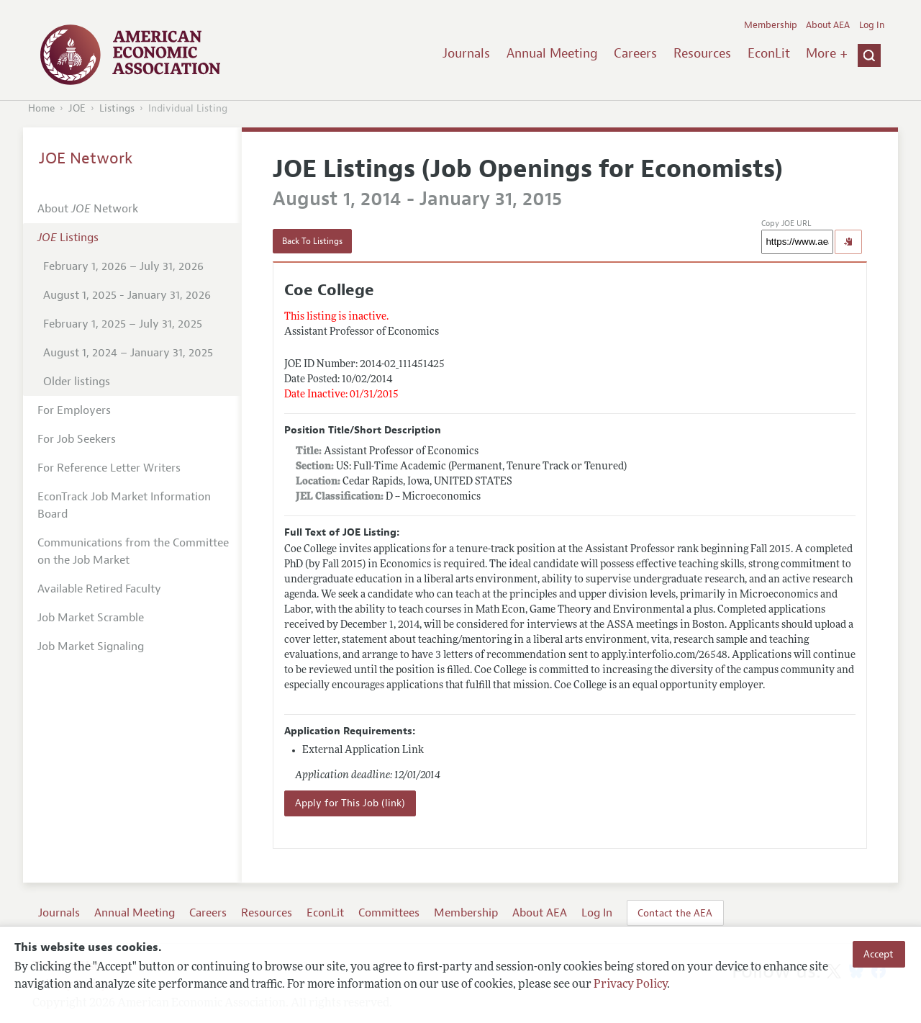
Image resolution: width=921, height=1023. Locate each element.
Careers (635, 53)
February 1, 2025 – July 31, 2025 (122, 324)
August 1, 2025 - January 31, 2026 (127, 295)
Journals (466, 53)
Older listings (76, 381)
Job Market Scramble (90, 617)
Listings (117, 108)
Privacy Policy (630, 985)
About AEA (828, 25)
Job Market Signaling (90, 646)
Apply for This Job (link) (350, 803)
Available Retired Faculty (99, 589)
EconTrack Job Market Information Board (124, 505)
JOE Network (86, 158)
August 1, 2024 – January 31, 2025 (128, 353)
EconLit (769, 53)
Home (41, 108)
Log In (871, 25)
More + (827, 53)
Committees (388, 913)
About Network (87, 209)
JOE (77, 108)
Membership (770, 25)
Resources (702, 53)
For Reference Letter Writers (109, 468)
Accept (878, 953)
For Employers (74, 410)
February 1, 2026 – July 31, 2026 (123, 266)
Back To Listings (312, 241)
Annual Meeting (552, 53)
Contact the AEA (675, 912)
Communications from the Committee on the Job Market (133, 551)
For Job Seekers (76, 439)
